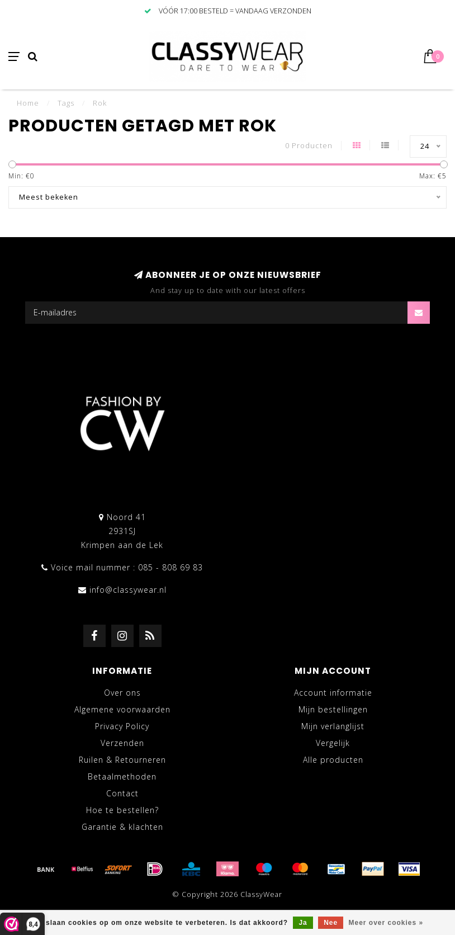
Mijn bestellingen (333, 709)
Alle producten (333, 759)
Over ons (122, 692)
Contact (122, 793)
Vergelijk (333, 743)
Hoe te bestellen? (122, 810)
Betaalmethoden (122, 776)
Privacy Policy (122, 726)
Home (28, 103)
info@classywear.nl (128, 589)
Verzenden (122, 743)
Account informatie (333, 692)
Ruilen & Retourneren (122, 759)
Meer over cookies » (386, 923)
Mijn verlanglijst (332, 726)
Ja (302, 923)
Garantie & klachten (122, 826)
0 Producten (309, 145)
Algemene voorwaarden (122, 709)
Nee (331, 923)
